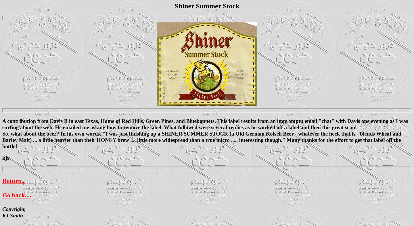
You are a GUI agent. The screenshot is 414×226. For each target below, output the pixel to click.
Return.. (13, 180)
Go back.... (16, 195)
